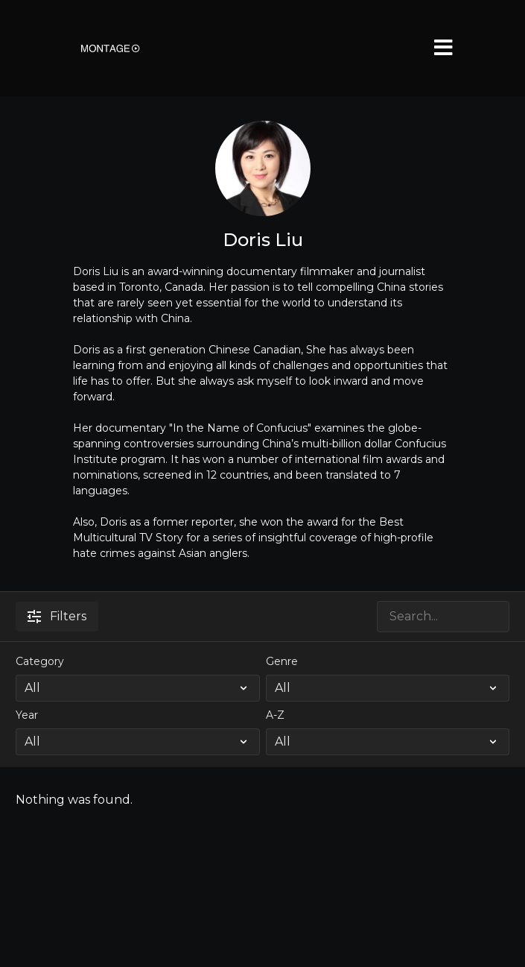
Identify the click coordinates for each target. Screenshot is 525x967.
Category (40, 661)
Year (27, 715)
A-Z (275, 715)
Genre (282, 661)
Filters (57, 616)
